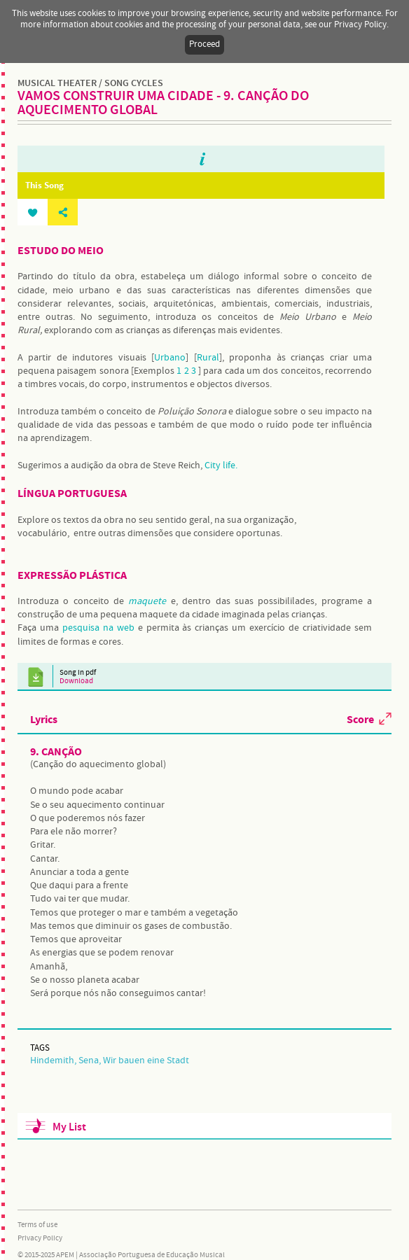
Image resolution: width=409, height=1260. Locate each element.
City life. (220, 465)
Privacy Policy (40, 1238)
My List (69, 1127)
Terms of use (37, 1225)
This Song (44, 185)
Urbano (170, 357)
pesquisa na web (98, 628)
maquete (147, 601)
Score (360, 719)
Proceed (204, 44)
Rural (208, 357)
